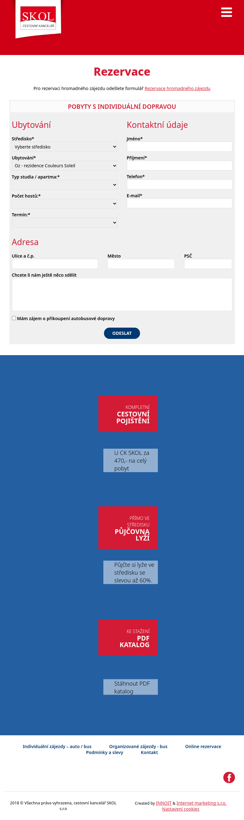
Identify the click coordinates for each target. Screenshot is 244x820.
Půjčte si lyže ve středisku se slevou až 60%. (134, 572)
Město (114, 256)
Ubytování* (24, 158)
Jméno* (135, 139)
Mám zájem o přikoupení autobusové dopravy (63, 318)
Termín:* (21, 215)
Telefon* (136, 176)
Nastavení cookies (180, 809)
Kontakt (149, 752)
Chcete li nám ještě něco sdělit (44, 275)
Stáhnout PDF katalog (132, 687)
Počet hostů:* (26, 196)
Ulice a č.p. (23, 256)
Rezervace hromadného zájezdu (177, 88)
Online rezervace (203, 746)
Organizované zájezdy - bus (138, 746)
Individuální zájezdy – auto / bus (57, 746)
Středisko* (23, 139)
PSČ (188, 256)
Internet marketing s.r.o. (202, 803)
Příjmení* (137, 158)
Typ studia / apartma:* (36, 177)
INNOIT (164, 803)
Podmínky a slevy (104, 752)
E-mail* (135, 196)
